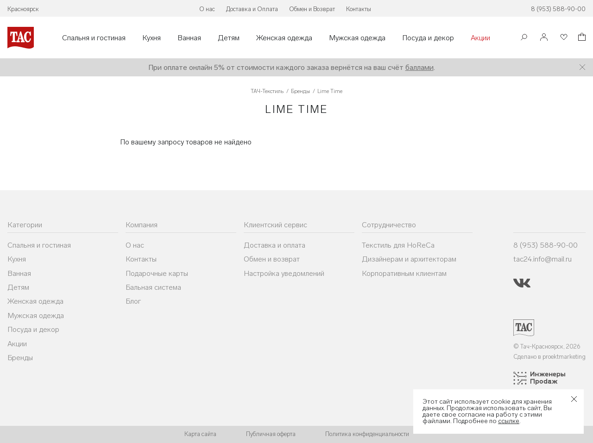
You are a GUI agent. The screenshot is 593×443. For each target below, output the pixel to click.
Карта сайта (200, 434)
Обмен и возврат (272, 259)
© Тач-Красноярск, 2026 (546, 346)
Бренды (20, 357)
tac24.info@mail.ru (542, 259)
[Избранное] (563, 37)
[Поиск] (524, 38)
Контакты (358, 9)
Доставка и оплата (274, 245)
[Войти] (543, 37)
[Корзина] (581, 38)
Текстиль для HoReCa (398, 245)
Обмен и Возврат (312, 9)
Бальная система (153, 287)
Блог (133, 301)
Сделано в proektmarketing (549, 356)
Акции (480, 38)
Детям (229, 38)
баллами (419, 67)
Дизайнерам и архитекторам (409, 259)
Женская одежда (284, 38)
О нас (207, 9)
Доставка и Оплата (252, 9)
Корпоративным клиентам (404, 273)
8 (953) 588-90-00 (558, 9)
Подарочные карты (157, 273)
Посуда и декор (428, 38)
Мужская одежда (357, 38)
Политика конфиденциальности (367, 434)
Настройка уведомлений (284, 273)
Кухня (151, 38)
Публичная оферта (271, 434)
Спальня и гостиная (94, 38)
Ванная (189, 38)
